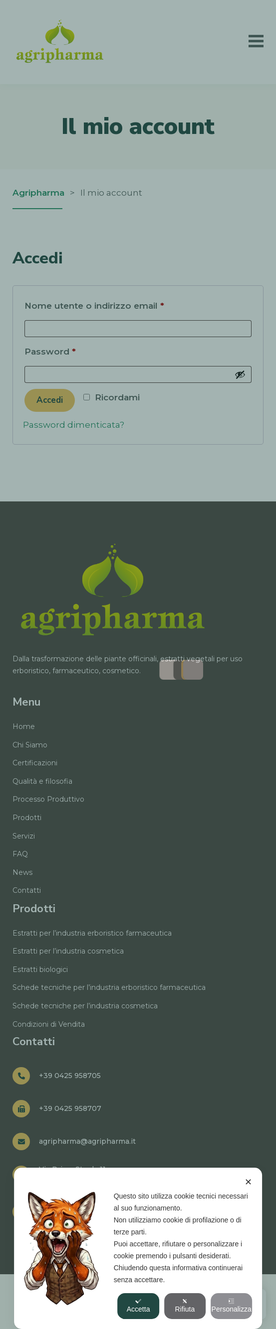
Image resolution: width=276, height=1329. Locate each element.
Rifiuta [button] (185, 1305)
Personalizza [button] (232, 1305)
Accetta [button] (138, 1305)
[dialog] (138, 1248)
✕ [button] (248, 1182)
